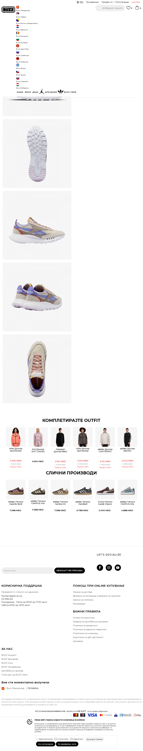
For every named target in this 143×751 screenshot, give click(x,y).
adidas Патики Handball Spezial (82, 534)
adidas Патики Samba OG (60, 533)
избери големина (82, 40)
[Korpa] (138, 9)
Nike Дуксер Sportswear (14, 480)
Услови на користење (84, 650)
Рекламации (79, 636)
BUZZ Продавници (11, 699)
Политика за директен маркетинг (90, 662)
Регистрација (122, 2)
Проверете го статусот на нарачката (19, 625)
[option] (14, 475)
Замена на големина (83, 632)
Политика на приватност (85, 658)
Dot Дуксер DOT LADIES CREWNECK (37, 481)
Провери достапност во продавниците (105, 109)
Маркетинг (78, 739)
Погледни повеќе (71, 15)
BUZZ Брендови (9, 692)
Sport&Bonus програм (12, 703)
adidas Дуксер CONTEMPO (105, 480)
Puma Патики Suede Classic (105, 533)
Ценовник (52, 15)
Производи (24, 22)
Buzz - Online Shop (9, 22)
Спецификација (105, 100)
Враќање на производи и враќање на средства (96, 629)
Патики (43, 22)
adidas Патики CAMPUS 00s (37, 532)
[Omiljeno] (129, 9)
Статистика (62, 739)
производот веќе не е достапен (103, 71)
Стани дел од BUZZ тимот (14, 707)
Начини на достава (82, 625)
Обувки (34, 22)
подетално (90, 92)
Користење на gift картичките (88, 670)
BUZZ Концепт (8, 688)
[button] (110, 8)
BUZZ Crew (7, 696)
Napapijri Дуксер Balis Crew (60, 481)
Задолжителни (46, 739)
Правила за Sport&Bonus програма (90, 654)
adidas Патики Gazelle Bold (14, 533)
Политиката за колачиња (85, 666)
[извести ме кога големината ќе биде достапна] (77, 45)
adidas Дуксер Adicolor (128, 480)
